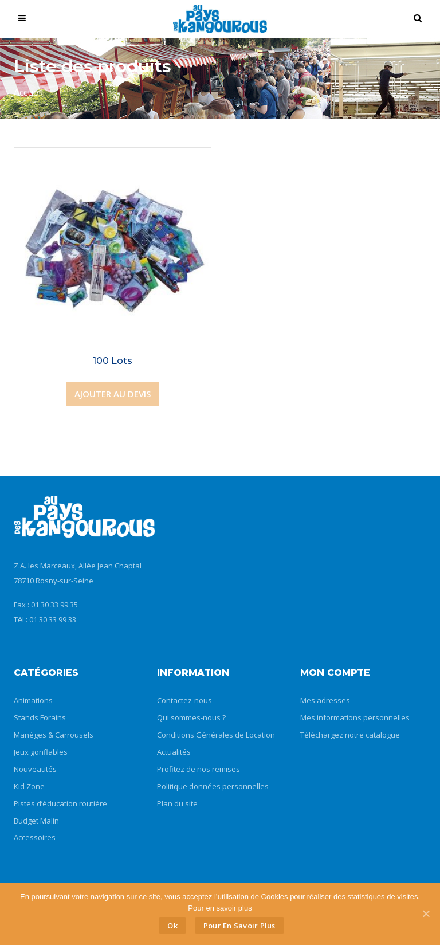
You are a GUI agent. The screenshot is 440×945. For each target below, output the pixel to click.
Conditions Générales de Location (216, 735)
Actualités (174, 752)
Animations (33, 700)
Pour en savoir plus (239, 925)
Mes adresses (325, 700)
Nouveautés (35, 769)
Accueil (28, 92)
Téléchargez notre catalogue (350, 735)
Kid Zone (29, 786)
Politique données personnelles (213, 786)
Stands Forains (40, 717)
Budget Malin (36, 820)
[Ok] (425, 913)
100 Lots (112, 360)
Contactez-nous (184, 700)
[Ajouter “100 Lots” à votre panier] (112, 394)
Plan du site (177, 803)
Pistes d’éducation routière (60, 803)
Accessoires (35, 837)
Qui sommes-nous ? (191, 717)
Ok (172, 925)
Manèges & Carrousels (53, 735)
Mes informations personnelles (355, 717)
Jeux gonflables (41, 752)
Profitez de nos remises (198, 769)
